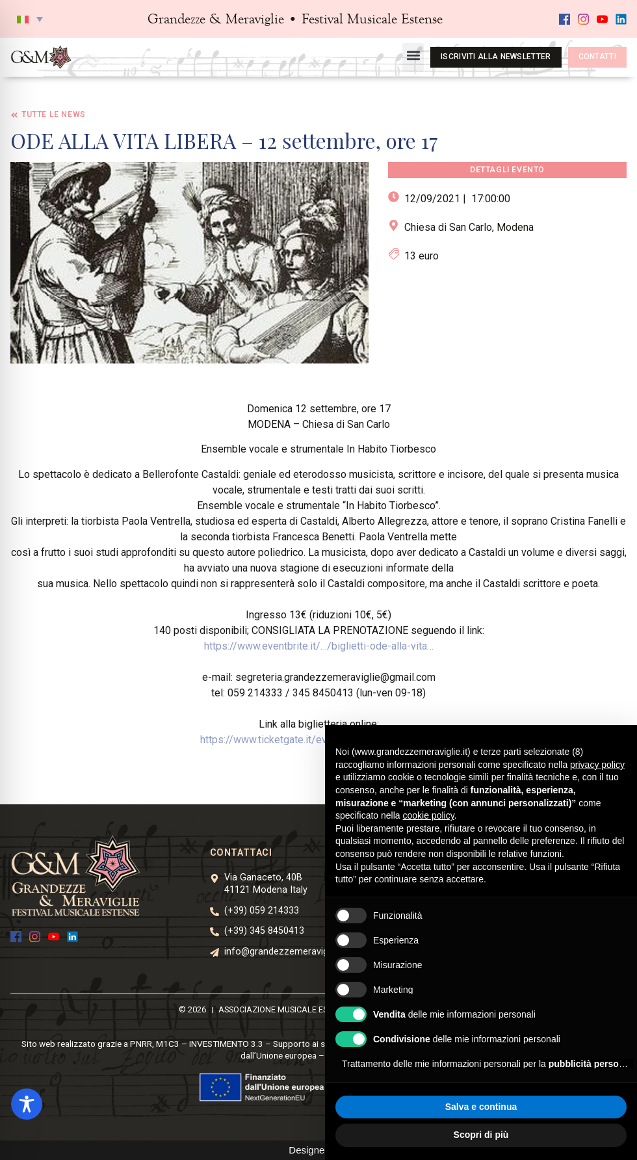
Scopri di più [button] (481, 1134)
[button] (29, 18)
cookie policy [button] (428, 815)
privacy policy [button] (597, 764)
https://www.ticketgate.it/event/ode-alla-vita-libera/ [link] (318, 739)
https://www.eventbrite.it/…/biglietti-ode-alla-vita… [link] (319, 646)
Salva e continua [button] (481, 1106)
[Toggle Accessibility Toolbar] (27, 1104)
